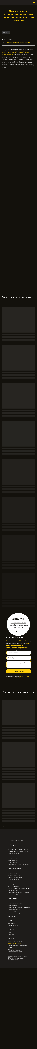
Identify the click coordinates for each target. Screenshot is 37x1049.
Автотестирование (14, 909)
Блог (21, 825)
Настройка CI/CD (13, 853)
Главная (15, 825)
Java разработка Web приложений (19, 888)
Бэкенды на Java (13, 873)
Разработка (6, 32)
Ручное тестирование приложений (19, 907)
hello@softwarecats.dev (14, 943)
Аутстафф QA (12, 912)
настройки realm (24, 52)
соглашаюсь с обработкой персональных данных (18, 677)
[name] (18, 653)
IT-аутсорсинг (12, 929)
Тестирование (12, 898)
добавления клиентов (8, 54)
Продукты (11, 920)
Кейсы (10, 932)
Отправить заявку (18, 671)
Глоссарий (11, 934)
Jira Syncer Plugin (13, 925)
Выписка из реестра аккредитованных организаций (18, 960)
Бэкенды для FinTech (14, 875)
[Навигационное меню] (34, 2)
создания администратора (9, 52)
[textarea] (18, 664)
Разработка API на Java (15, 895)
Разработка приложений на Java (18, 892)
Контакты (11, 938)
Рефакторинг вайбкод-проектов (18, 864)
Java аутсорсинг (13, 890)
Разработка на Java (14, 868)
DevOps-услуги (13, 845)
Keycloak (17, 51)
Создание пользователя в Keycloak (18, 42)
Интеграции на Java (14, 879)
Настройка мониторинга (16, 856)
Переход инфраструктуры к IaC (18, 851)
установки (26, 51)
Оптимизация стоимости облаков (18, 849)
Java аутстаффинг (13, 886)
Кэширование (12, 862)
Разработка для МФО (15, 877)
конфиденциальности (24, 676)
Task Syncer (11, 923)
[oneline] (18, 658)
